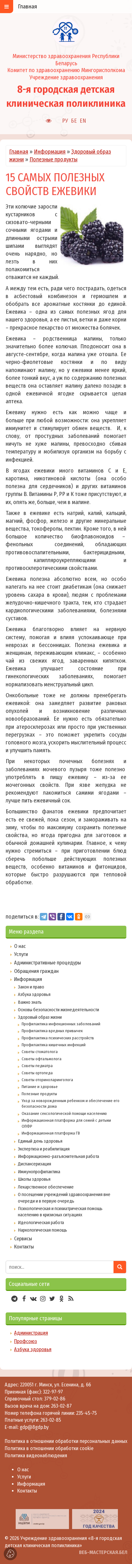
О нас (20, 946)
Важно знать (30, 1002)
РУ (65, 120)
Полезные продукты (53, 159)
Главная (18, 151)
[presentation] (7, 1518)
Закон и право (31, 987)
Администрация (31, 1333)
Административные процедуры (47, 963)
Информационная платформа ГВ (51, 1133)
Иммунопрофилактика (39, 1171)
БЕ (74, 120)
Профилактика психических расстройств (58, 1038)
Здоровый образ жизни (40, 1017)
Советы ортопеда (37, 1073)
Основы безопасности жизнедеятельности (58, 1009)
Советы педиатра (37, 1065)
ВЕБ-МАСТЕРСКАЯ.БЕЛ (103, 1552)
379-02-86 (54, 1399)
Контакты (24, 1247)
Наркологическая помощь (42, 1230)
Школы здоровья (34, 1179)
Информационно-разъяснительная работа (58, 1156)
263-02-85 (50, 1420)
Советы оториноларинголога (47, 1079)
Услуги (21, 954)
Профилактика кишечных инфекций (54, 1044)
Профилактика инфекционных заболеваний (61, 1024)
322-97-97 (52, 1392)
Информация (50, 151)
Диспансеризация (34, 1164)
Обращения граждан (36, 971)
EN (83, 120)
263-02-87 (61, 1406)
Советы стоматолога (40, 1051)
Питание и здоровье (40, 1086)
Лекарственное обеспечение (46, 1187)
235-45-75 (86, 1413)
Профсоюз (25, 1341)
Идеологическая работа (41, 1222)
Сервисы (23, 1239)
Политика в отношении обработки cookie (49, 1448)
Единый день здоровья (40, 1141)
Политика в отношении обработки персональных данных (66, 1441)
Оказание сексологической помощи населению (64, 1113)
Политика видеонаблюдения (36, 1456)
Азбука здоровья (34, 994)
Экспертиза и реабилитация (44, 1149)
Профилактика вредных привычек (52, 1030)
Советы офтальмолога (41, 1059)
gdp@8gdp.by (34, 1427)
